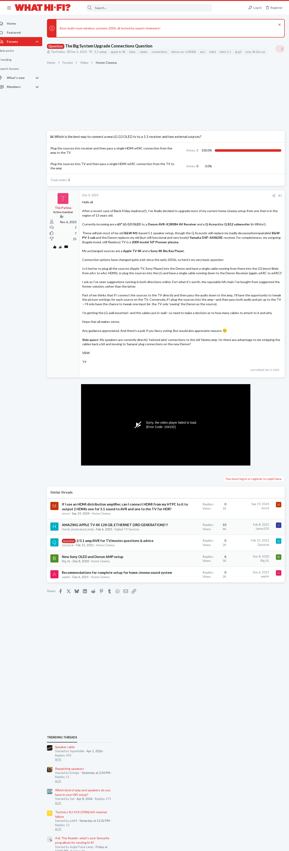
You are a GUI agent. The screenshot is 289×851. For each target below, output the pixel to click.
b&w (137, 52)
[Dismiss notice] (279, 25)
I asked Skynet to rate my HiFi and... (250, 548)
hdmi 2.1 (230, 52)
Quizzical (73, 636)
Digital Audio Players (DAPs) (245, 487)
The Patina (63, 52)
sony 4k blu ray (64, 57)
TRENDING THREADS (232, 274)
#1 (208, 205)
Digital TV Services (79, 615)
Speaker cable (235, 283)
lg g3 (243, 52)
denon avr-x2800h (188, 52)
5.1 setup (105, 52)
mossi (71, 590)
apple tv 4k (123, 52)
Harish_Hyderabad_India (83, 611)
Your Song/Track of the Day (244, 401)
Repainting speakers (239, 305)
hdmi (217, 52)
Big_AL (71, 656)
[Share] (201, 205)
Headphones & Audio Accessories (247, 499)
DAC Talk (231, 596)
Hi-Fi (228, 296)
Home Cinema (106, 590)
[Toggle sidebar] (279, 51)
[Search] (144, 8)
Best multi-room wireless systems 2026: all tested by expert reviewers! (115, 28)
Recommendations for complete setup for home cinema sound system (92, 672)
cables (148, 52)
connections (164, 52)
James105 (190, 606)
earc (207, 52)
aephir (71, 682)
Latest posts (227, 460)
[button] (9, 8)
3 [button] (143, 158)
